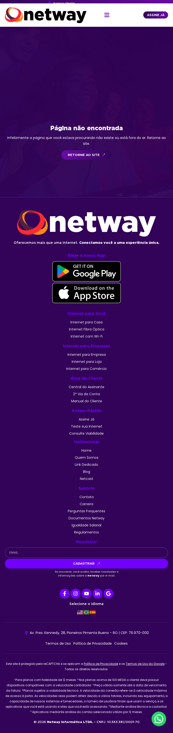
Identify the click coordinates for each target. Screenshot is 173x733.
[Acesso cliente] (49, 2)
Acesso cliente (64, 3)
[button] (107, 15)
